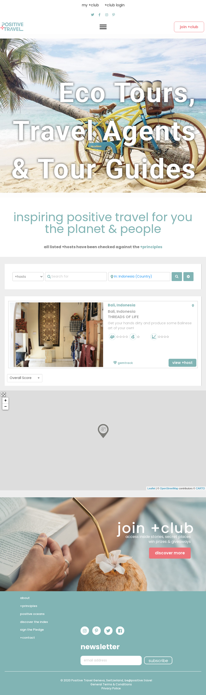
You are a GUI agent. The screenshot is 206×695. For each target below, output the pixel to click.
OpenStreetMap (169, 488)
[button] (92, 14)
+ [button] (5, 400)
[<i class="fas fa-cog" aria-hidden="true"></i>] (188, 276)
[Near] (139, 276)
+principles (151, 247)
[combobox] (24, 378)
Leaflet (151, 488)
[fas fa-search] (177, 276)
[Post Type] (28, 276)
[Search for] (76, 276)
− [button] (5, 406)
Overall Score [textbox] (21, 378)
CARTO (200, 488)
